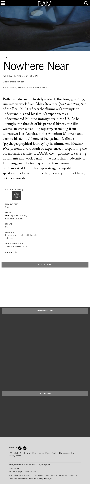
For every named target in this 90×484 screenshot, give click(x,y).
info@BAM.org (14, 468)
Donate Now (25, 453)
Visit (16, 453)
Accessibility (68, 453)
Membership (38, 453)
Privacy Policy (15, 456)
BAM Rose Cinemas (14, 219)
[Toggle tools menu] (86, 3)
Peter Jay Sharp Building (16, 215)
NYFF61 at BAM (32, 76)
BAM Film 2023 (14, 76)
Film (5, 57)
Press (47, 453)
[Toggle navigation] (3, 3)
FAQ (10, 453)
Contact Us (57, 453)
